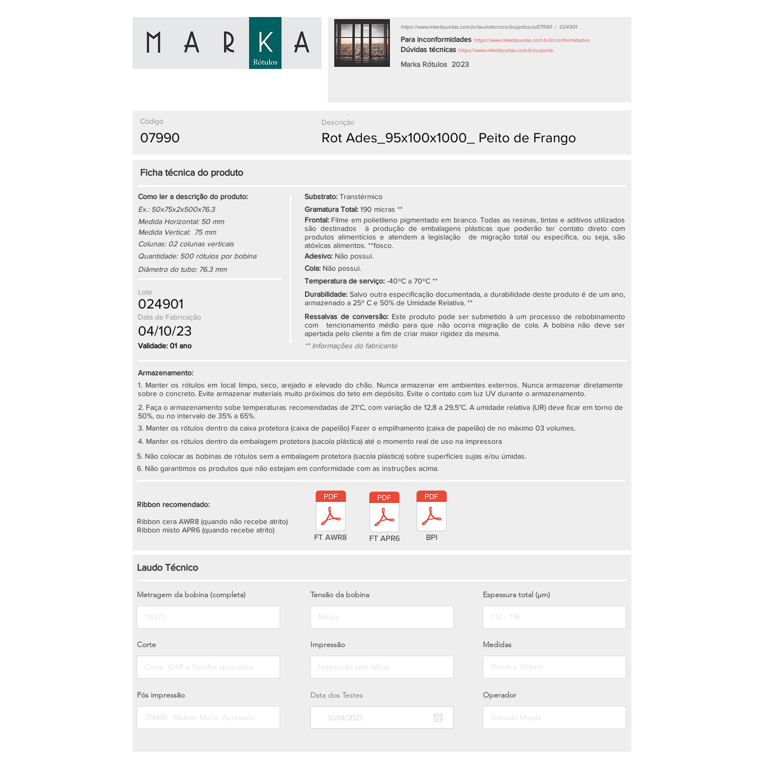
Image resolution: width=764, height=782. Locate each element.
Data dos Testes (336, 695)
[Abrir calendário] (438, 718)
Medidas (497, 644)
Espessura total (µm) (516, 594)
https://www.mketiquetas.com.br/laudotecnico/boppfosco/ (469, 27)
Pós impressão (161, 695)
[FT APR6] (384, 519)
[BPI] (431, 518)
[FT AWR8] (330, 518)
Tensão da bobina (339, 594)
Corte (146, 644)
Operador (499, 695)
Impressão (327, 644)
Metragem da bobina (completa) (191, 594)
